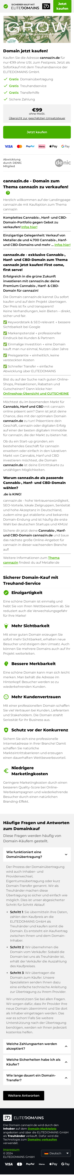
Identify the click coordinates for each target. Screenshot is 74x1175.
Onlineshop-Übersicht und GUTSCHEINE (36, 393)
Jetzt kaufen (62, 6)
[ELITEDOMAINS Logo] (37, 1118)
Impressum (11, 1149)
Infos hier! (29, 227)
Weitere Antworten (23, 1095)
